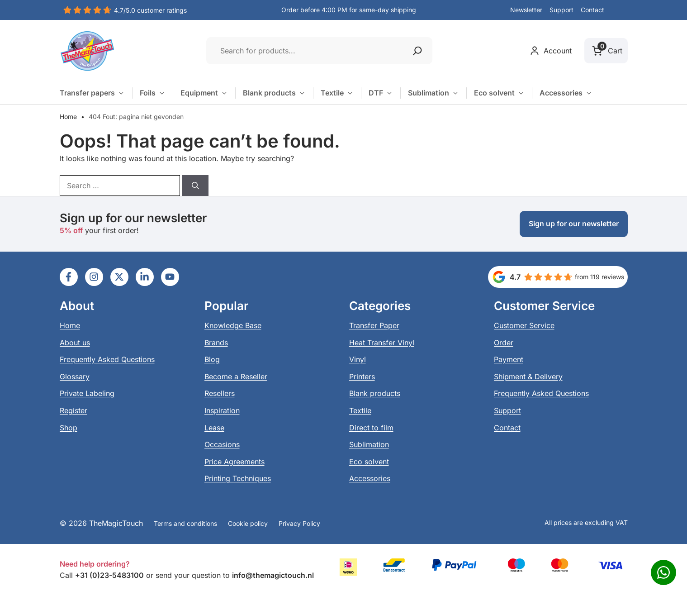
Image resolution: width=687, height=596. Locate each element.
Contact (592, 10)
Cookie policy (248, 523)
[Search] (195, 185)
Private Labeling (87, 393)
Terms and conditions (185, 523)
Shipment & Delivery (528, 376)
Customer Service (524, 325)
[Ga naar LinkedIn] (69, 277)
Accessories (566, 93)
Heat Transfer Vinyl (381, 342)
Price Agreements (234, 461)
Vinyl (357, 359)
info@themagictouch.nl (273, 575)
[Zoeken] (417, 51)
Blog (212, 359)
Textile (337, 93)
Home (68, 116)
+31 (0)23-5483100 (109, 575)
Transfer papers (92, 93)
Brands (216, 342)
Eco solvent (499, 93)
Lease (214, 427)
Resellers (219, 393)
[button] (619, 10)
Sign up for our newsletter (574, 223)
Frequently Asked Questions (107, 359)
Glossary (75, 376)
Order (503, 342)
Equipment (204, 93)
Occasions (222, 444)
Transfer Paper (374, 325)
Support (561, 10)
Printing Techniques (237, 478)
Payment (508, 359)
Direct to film (371, 427)
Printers (362, 376)
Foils (153, 93)
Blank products (274, 93)
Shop (68, 427)
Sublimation (433, 93)
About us (75, 342)
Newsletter (526, 10)
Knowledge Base (232, 325)
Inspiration (222, 410)
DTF (381, 93)
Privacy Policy (299, 523)
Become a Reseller (235, 376)
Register (73, 410)
